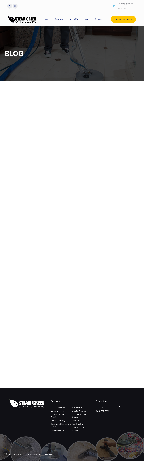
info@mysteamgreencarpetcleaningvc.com (113, 407)
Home (46, 19)
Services (59, 19)
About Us (74, 19)
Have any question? (126, 3)
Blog (86, 19)
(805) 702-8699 (102, 411)
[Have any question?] (114, 6)
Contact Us (100, 19)
